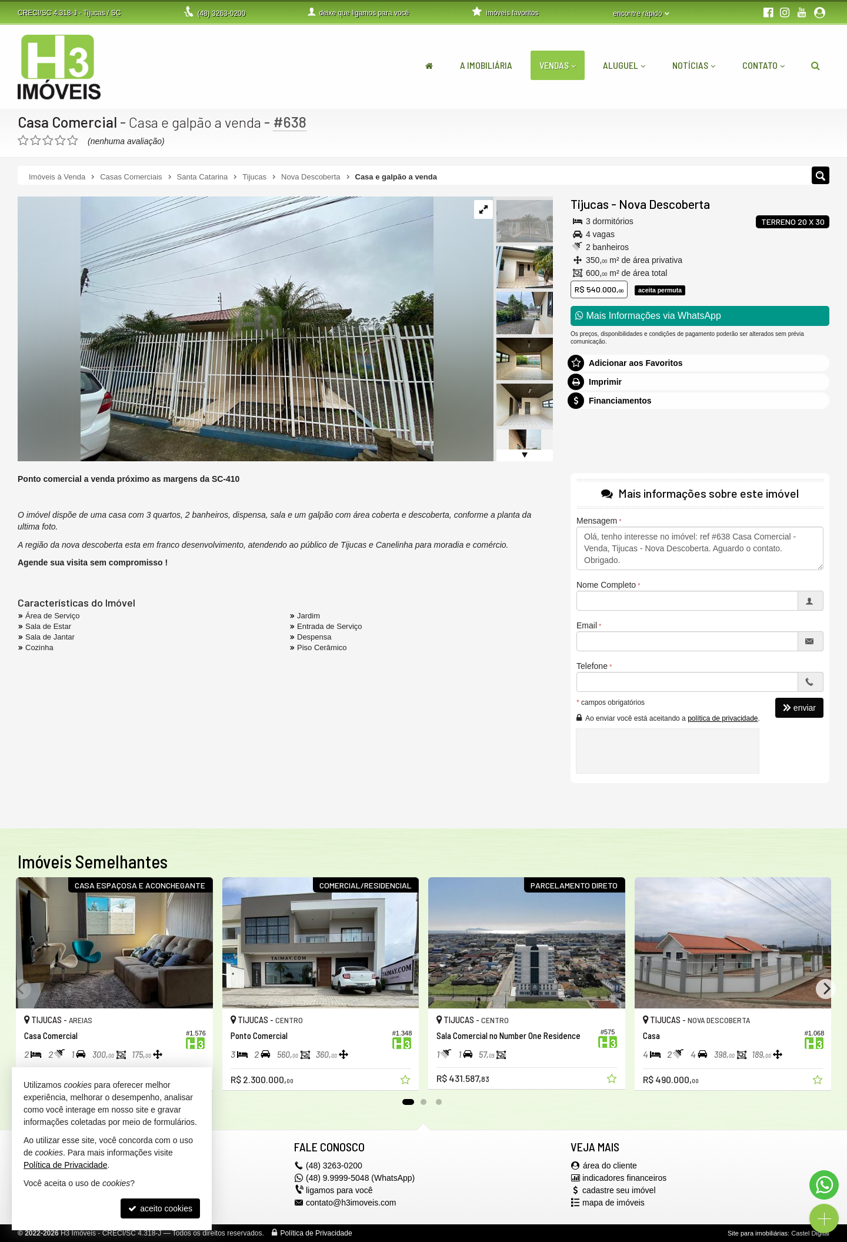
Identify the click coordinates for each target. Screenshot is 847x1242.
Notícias (693, 65)
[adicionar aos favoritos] (406, 1081)
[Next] (826, 989)
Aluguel (624, 65)
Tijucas (590, 204)
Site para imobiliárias (758, 1233)
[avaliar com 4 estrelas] (60, 140)
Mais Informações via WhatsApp (648, 316)
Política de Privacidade (316, 1233)
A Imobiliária (486, 65)
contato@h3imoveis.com (351, 1202)
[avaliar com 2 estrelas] (35, 140)
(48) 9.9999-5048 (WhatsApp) (360, 1178)
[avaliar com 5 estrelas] (72, 140)
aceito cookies (160, 1208)
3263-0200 (221, 13)
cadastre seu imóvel (619, 1190)
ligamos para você (339, 1190)
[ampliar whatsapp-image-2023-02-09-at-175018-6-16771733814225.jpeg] (225, 328)
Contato (763, 65)
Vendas (557, 65)
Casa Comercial (67, 122)
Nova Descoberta (664, 204)
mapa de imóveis (613, 1202)
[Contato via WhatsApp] (824, 1185)
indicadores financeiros (624, 1178)
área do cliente (610, 1165)
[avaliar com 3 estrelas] (48, 140)
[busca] (815, 65)
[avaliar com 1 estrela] (23, 140)
